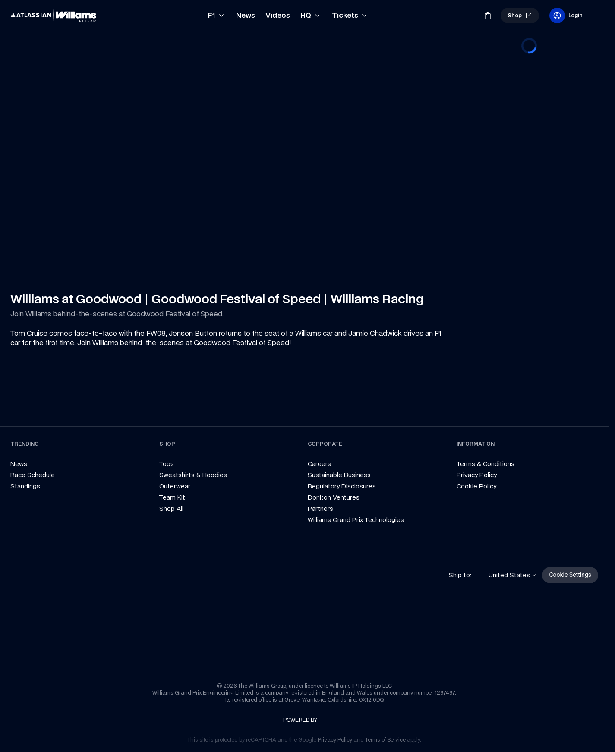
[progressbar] (529, 45)
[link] (53, 15)
